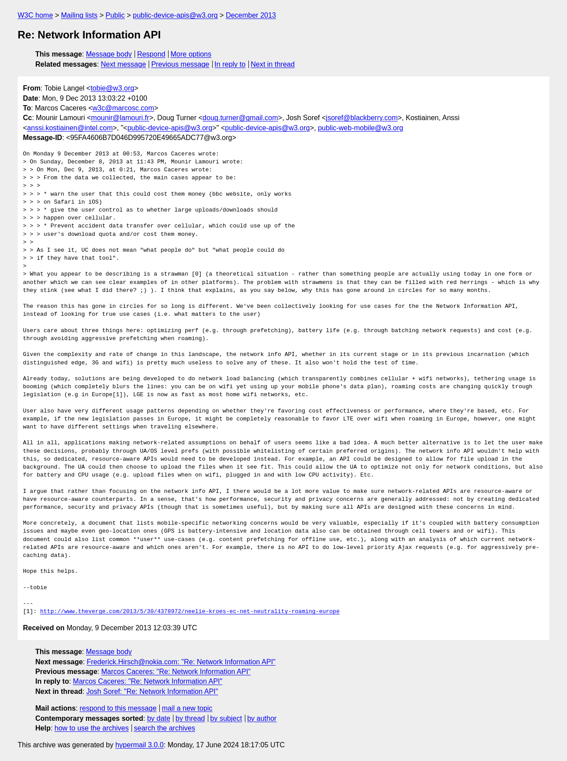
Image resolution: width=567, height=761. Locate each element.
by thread (190, 718)
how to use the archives (92, 728)
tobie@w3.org (112, 88)
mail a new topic (187, 708)
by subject (226, 718)
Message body (109, 54)
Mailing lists (79, 15)
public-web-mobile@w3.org (360, 128)
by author (262, 718)
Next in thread (273, 64)
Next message (123, 64)
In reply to (229, 64)
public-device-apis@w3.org (175, 15)
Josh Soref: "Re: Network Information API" (152, 691)
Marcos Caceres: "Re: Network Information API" (176, 671)
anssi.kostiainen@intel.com (70, 128)
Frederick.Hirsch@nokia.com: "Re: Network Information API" (181, 662)
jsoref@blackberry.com (362, 117)
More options (191, 54)
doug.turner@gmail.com (240, 117)
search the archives (164, 728)
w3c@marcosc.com (123, 108)
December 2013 (251, 15)
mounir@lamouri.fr (120, 117)
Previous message (180, 64)
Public (115, 15)
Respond (151, 54)
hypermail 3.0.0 (139, 745)
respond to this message (117, 708)
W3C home (35, 15)
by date (158, 718)
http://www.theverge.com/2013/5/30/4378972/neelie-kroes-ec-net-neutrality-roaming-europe (190, 612)
